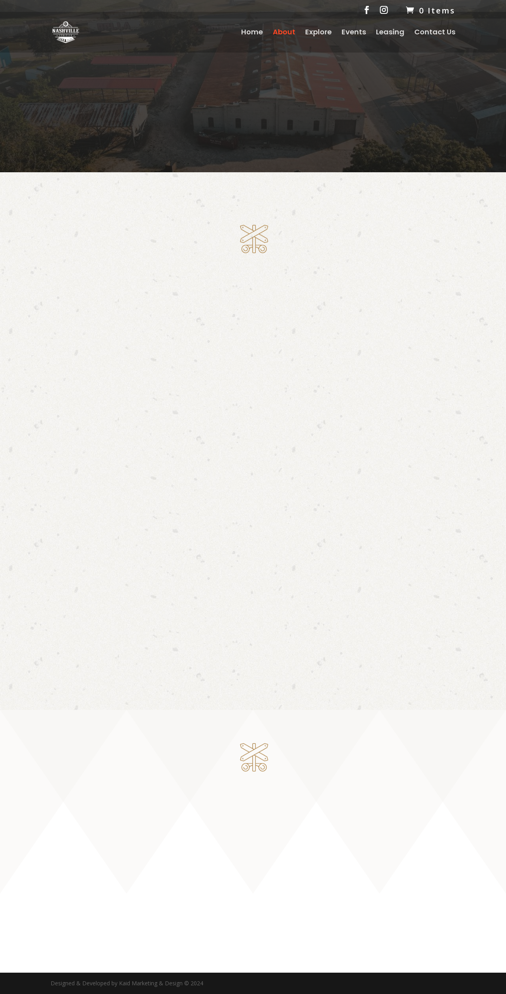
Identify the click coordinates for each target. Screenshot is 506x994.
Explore (318, 33)
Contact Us (434, 33)
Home (252, 33)
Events (354, 33)
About (284, 33)
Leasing (390, 33)
